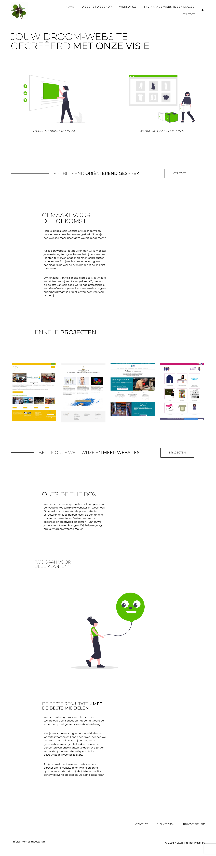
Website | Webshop (97, 6)
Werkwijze (128, 6)
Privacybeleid (194, 824)
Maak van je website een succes (169, 6)
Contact (188, 14)
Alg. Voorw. (165, 824)
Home (69, 6)
